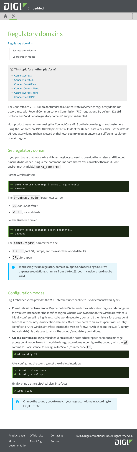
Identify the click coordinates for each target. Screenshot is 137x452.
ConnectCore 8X (23, 76)
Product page (17, 436)
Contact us (57, 436)
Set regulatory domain (25, 50)
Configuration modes (24, 57)
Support (56, 441)
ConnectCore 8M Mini (26, 93)
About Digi (36, 441)
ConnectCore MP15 (24, 97)
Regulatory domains (20, 43)
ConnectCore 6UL (24, 80)
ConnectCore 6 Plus (25, 84)
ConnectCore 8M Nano (26, 88)
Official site (36, 436)
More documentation (18, 443)
